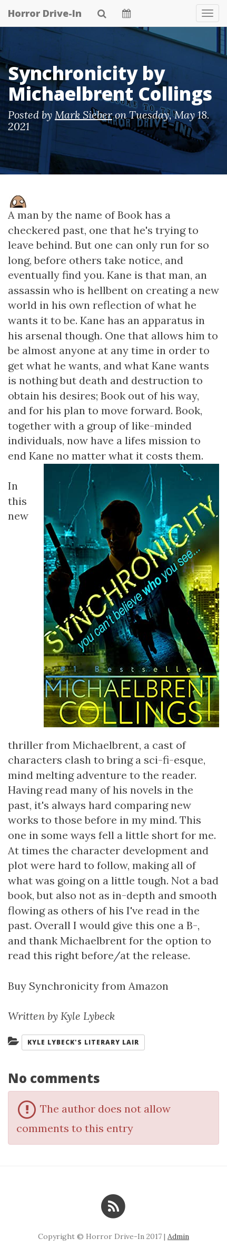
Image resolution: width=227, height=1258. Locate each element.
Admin (178, 1236)
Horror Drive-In (45, 13)
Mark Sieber (83, 114)
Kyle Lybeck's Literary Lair (83, 1042)
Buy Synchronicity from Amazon (88, 985)
